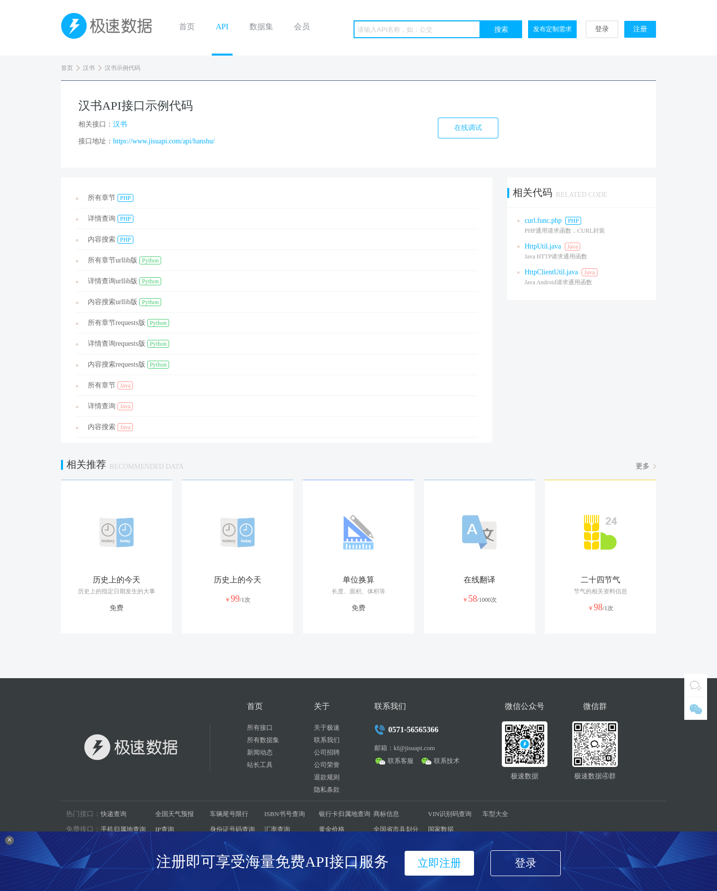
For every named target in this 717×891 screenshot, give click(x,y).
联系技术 (447, 760)
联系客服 (401, 760)
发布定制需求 (552, 29)
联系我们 (327, 740)
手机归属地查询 (123, 829)
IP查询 (164, 829)
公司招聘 (327, 752)
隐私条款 (327, 789)
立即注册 (439, 863)
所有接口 (260, 727)
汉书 (89, 67)
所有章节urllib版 (124, 260)
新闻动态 (260, 752)
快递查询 (113, 814)
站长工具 (260, 764)
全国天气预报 (174, 814)
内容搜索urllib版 (124, 302)
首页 (187, 26)
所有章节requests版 (128, 323)
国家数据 (441, 829)
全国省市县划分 (395, 829)
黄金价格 (332, 829)
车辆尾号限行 (229, 814)
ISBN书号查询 (284, 814)
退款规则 (327, 777)
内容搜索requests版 (128, 365)
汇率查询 (277, 829)
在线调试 (468, 127)
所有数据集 (263, 740)
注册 (640, 29)
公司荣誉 (327, 764)
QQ (695, 685)
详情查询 (110, 219)
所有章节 (110, 198)
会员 (302, 26)
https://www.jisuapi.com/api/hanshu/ (164, 141)
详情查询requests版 (128, 344)
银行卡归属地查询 (344, 814)
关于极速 (327, 727)
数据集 (261, 26)
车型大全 (495, 814)
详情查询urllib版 (124, 281)
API (222, 26)
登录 (602, 29)
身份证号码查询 (232, 829)
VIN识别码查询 (450, 814)
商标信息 (386, 814)
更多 (643, 466)
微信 (695, 708)
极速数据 (110, 28)
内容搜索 (110, 240)
